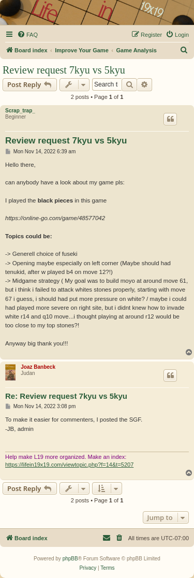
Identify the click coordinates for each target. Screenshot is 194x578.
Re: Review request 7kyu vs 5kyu (66, 396)
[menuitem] (27, 34)
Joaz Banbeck (38, 367)
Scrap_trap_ (20, 110)
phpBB (70, 558)
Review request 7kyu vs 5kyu (64, 70)
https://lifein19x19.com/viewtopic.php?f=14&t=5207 (69, 464)
